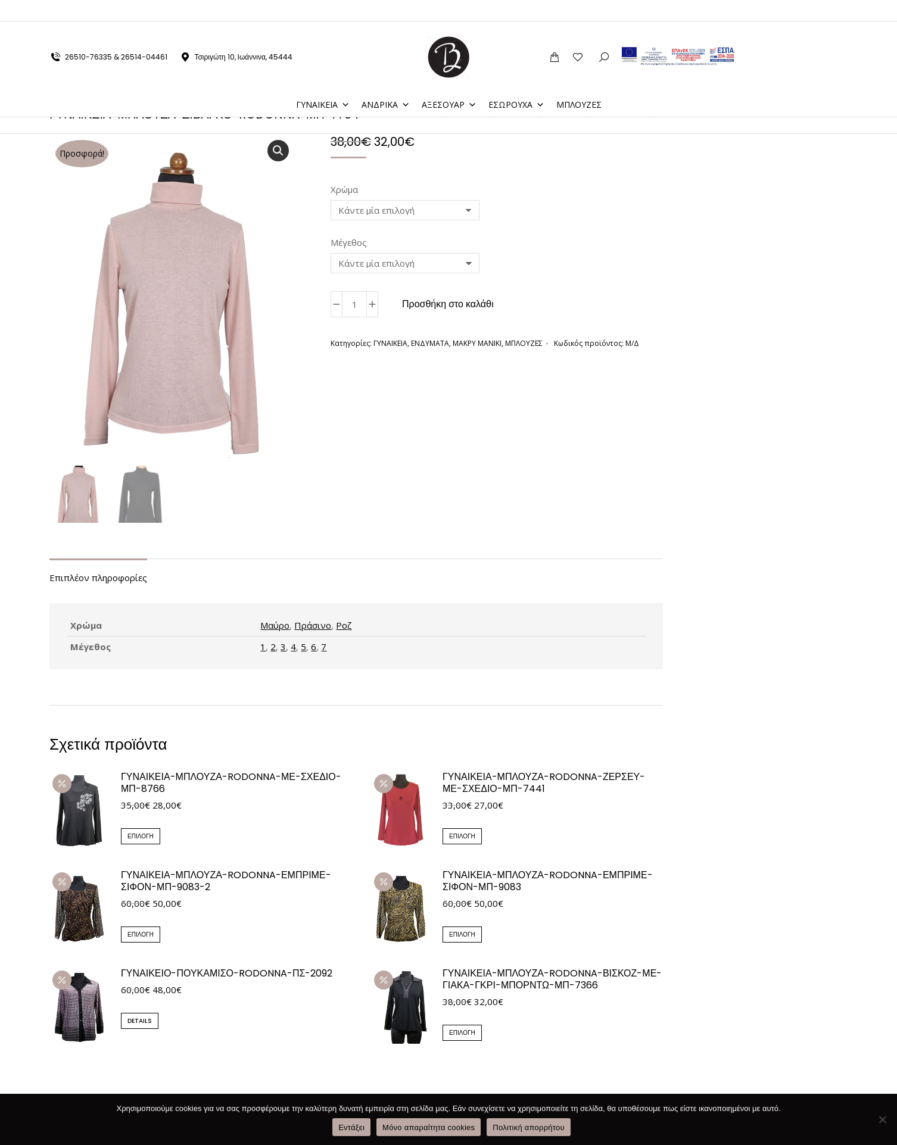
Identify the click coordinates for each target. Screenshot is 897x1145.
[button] (278, 150)
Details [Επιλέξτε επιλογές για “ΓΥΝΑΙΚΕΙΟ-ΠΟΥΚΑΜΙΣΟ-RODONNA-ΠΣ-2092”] (139, 1022)
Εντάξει (351, 1127)
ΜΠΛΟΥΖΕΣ (579, 83)
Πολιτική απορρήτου (528, 1127)
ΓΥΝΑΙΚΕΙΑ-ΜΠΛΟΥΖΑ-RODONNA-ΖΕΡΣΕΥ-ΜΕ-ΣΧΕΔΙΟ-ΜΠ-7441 (544, 784)
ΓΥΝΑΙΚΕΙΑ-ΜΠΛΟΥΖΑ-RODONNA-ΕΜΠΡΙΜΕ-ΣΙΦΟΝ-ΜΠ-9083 (548, 882)
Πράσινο (312, 626)
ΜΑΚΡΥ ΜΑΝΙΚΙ (477, 343)
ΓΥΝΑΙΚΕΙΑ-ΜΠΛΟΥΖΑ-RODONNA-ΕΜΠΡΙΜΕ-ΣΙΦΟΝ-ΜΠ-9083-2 (226, 882)
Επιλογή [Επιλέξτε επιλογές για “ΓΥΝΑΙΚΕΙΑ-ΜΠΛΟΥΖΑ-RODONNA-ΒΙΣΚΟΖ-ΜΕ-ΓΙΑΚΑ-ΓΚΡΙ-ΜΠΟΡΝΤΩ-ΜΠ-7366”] (462, 1034)
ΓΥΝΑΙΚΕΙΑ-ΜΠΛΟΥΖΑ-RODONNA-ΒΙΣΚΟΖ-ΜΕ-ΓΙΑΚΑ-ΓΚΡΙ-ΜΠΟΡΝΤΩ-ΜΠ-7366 (552, 981)
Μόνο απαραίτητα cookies (428, 1127)
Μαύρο (274, 626)
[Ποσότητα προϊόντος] (354, 304)
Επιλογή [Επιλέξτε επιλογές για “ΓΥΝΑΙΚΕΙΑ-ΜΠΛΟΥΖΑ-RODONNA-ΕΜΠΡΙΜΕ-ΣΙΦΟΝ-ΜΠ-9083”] (462, 935)
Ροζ (344, 626)
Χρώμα (344, 189)
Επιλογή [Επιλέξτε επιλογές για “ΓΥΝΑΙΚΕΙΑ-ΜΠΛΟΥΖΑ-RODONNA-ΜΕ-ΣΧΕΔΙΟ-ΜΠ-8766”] (140, 837)
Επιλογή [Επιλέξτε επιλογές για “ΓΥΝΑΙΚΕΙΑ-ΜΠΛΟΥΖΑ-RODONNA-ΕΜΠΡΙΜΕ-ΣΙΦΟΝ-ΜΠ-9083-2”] (140, 935)
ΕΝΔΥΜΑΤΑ (430, 343)
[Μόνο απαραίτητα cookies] (882, 1119)
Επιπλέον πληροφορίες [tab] (98, 579)
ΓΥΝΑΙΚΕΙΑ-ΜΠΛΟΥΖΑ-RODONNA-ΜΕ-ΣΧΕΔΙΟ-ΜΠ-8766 (231, 784)
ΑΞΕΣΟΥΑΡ (449, 83)
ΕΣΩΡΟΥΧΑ (516, 83)
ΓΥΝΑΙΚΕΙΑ (323, 83)
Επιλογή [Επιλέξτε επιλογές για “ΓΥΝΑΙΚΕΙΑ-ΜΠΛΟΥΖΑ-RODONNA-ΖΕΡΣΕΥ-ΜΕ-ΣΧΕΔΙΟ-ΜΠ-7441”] (462, 837)
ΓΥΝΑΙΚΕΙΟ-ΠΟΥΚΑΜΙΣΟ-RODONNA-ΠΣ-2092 (226, 975)
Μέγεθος (349, 242)
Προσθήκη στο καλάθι (448, 304)
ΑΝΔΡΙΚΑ (386, 83)
